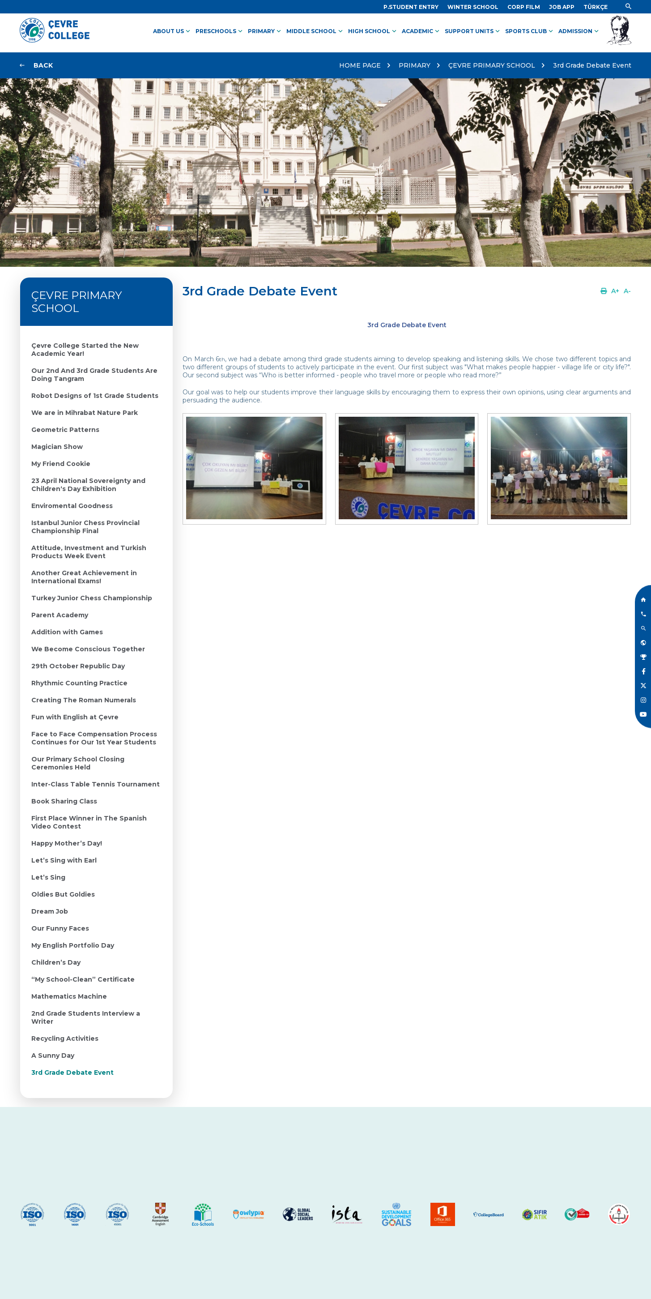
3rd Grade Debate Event (592, 65)
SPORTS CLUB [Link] (530, 31)
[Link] (410, 7)
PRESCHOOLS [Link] (220, 31)
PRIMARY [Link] (265, 31)
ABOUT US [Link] (172, 31)
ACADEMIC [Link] (421, 31)
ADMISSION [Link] (579, 31)
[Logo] (54, 40)
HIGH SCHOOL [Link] (373, 31)
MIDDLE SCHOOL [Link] (315, 31)
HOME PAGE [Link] (360, 65)
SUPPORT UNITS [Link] (473, 31)
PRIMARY (414, 65)
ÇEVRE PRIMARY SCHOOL (491, 65)
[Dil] (595, 7)
